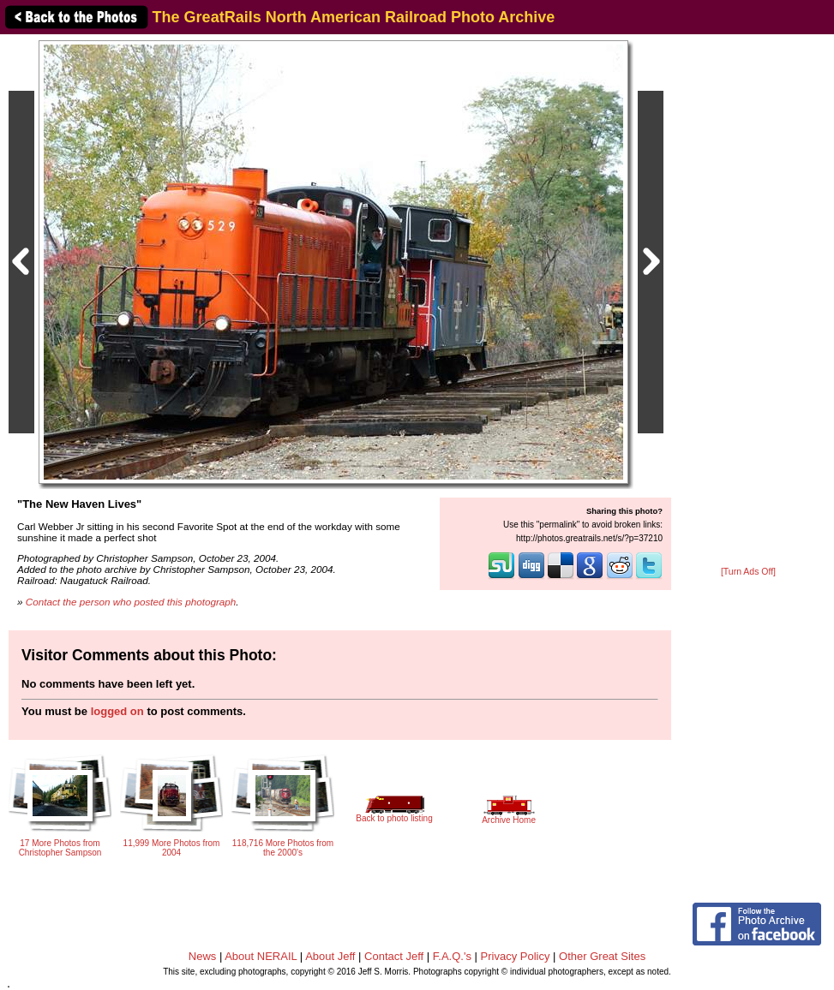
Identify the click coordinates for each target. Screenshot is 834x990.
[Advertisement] (748, 301)
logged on (117, 711)
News (203, 956)
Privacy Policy (515, 956)
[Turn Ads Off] (748, 571)
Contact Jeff (393, 956)
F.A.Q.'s (452, 956)
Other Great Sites (602, 956)
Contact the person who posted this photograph (131, 601)
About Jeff (330, 956)
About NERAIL (261, 956)
